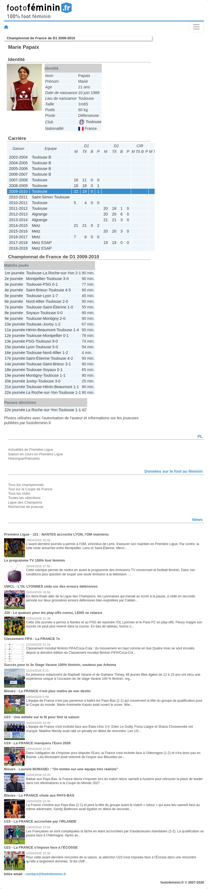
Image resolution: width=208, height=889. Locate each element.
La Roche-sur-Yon (58, 273)
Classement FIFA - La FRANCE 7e (32, 639)
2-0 (65, 301)
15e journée (15, 347)
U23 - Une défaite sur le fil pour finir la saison (41, 717)
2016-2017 (18, 237)
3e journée (14, 284)
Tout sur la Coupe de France (30, 489)
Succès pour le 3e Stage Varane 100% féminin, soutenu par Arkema (60, 665)
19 (84, 191)
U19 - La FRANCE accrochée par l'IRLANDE (40, 821)
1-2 (57, 324)
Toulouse (90, 122)
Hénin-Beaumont (40, 330)
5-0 (55, 347)
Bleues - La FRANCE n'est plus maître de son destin (47, 691)
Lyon (47, 296)
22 (76, 191)
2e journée (14, 278)
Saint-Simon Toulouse (51, 197)
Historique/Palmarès (24, 458)
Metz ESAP (42, 242)
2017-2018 (18, 242)
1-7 (55, 296)
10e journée (15, 324)
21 (105, 220)
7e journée (14, 307)
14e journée (15, 364)
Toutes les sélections (24, 498)
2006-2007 (18, 174)
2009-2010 (18, 191)
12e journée (15, 335)
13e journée (15, 341)
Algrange (39, 214)
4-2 (70, 358)
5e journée (14, 296)
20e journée (15, 381)
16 (76, 180)
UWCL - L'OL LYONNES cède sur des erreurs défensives (51, 586)
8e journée (14, 313)
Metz (36, 225)
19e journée (15, 375)
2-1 (78, 273)
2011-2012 (18, 208)
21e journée (15, 387)
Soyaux (32, 313)
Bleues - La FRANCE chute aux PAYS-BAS (39, 795)
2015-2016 (18, 231)
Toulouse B (41, 157)
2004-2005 (18, 163)
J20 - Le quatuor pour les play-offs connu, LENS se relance (53, 613)
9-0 (55, 341)
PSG (47, 284)
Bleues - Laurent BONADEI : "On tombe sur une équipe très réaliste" (61, 769)
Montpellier (35, 278)
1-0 (70, 307)
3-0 (66, 278)
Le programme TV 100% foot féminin (34, 560)
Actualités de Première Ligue (30, 449)
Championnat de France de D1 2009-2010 (41, 38)
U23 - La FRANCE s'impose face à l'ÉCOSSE (41, 847)
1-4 (76, 330)
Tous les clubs (19, 493)
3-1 (68, 364)
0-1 (55, 284)
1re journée (14, 273)
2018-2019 (18, 248)
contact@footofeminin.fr (45, 874)
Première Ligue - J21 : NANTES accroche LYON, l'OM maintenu (56, 534)
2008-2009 (18, 185)
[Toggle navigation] (196, 26)
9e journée (14, 318)
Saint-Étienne (54, 307)
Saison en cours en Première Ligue (35, 454)
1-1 (63, 375)
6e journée (14, 301)
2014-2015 (18, 225)
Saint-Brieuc (36, 290)
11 (84, 180)
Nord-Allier (35, 301)
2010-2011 (18, 197)
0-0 (60, 313)
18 (76, 185)
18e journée (15, 370)
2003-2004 (18, 157)
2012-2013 (18, 214)
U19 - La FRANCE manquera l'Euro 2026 (37, 743)
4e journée (14, 290)
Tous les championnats (26, 485)
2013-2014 (18, 220)
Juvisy (48, 324)
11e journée (15, 330)
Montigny (50, 318)
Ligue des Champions (25, 502)
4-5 (68, 290)
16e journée (15, 352)
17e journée (15, 358)
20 (105, 208)
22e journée (15, 392)
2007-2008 (18, 180)
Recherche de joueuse (25, 507)
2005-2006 (18, 168)
